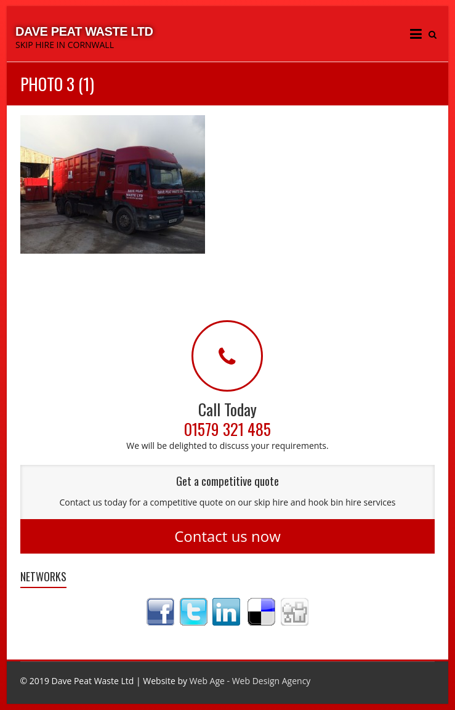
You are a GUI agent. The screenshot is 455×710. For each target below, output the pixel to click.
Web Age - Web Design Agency (250, 681)
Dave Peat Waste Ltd (84, 31)
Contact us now (227, 536)
